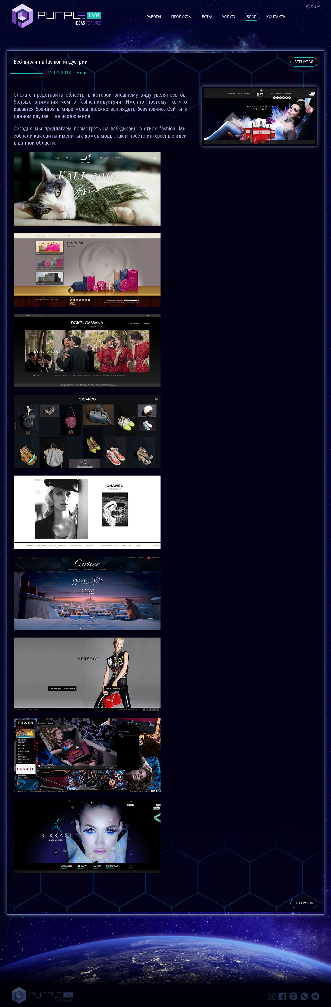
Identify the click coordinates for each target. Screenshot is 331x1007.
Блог (251, 17)
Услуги (229, 17)
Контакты (276, 17)
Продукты (181, 17)
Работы (154, 17)
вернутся (303, 62)
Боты (207, 17)
